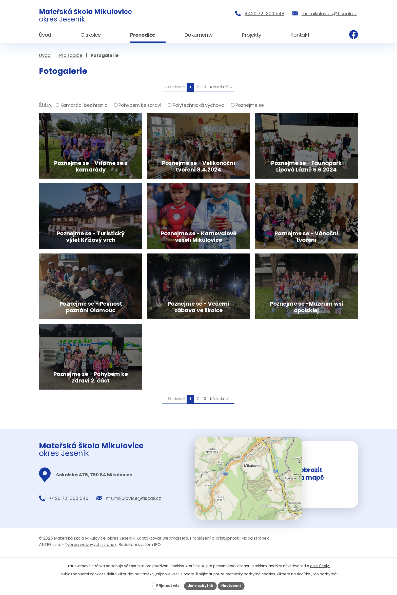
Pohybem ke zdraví (139, 105)
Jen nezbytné (200, 585)
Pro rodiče (70, 55)
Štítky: (45, 104)
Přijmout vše (166, 585)
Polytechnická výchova (198, 105)
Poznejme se (249, 105)
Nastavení (232, 585)
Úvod (45, 55)
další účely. (320, 565)
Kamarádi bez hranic (84, 105)
